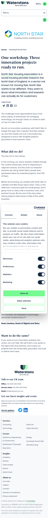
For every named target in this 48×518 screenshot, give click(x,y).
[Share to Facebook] (11, 105)
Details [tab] (24, 215)
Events (5, 468)
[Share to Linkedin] (7, 105)
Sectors (6, 433)
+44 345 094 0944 (19, 387)
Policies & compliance (11, 492)
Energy (29, 437)
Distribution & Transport (12, 444)
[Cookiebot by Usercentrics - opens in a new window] (34, 208)
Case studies (8, 465)
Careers (6, 485)
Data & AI (30, 425)
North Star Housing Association (19, 74)
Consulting (7, 425)
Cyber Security (32, 428)
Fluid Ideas (31, 501)
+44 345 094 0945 (14, 384)
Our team (6, 481)
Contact (6, 489)
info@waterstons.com (14, 391)
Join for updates (7, 410)
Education (7, 448)
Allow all (24, 293)
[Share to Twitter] (4, 105)
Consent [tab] (9, 215)
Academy (6, 457)
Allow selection (24, 301)
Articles (6, 461)
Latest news (7, 472)
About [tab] (39, 215)
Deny (24, 308)
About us (7, 477)
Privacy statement (10, 496)
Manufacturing (32, 445)
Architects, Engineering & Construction (12, 438)
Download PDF (45, 20)
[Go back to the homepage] (15, 3)
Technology (7, 428)
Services (6, 421)
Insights (6, 453)
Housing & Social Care (35, 441)
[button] (41, 4)
